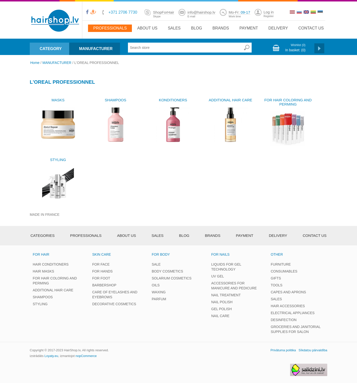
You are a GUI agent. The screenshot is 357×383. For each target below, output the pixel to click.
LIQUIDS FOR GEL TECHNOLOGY (226, 266)
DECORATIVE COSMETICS (114, 304)
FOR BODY (161, 254)
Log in (269, 12)
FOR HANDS (102, 271)
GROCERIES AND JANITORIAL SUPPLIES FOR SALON (296, 329)
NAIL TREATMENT (226, 295)
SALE (156, 264)
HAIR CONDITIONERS (51, 264)
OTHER (277, 254)
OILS (156, 285)
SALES (276, 299)
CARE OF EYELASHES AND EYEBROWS (114, 294)
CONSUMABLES (284, 271)
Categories (42, 235)
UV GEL (217, 276)
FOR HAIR (41, 254)
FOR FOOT (101, 278)
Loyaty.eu (51, 356)
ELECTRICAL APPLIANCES (293, 313)
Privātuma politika (283, 350)
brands (220, 28)
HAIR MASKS (43, 271)
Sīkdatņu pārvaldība (312, 350)
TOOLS (276, 285)
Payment (248, 28)
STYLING (58, 160)
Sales (174, 28)
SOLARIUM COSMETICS (171, 278)
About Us (147, 28)
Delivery (278, 28)
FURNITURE (281, 264)
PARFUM (159, 299)
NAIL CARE (220, 316)
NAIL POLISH (222, 302)
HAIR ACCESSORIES (288, 306)
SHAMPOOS (115, 100)
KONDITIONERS (173, 100)
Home (34, 63)
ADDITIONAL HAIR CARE (230, 100)
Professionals (110, 28)
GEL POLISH (221, 309)
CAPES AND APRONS (288, 292)
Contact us (311, 28)
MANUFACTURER (96, 49)
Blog (196, 28)
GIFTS (276, 278)
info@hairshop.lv (201, 12)
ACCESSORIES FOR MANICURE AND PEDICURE (234, 285)
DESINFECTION (284, 320)
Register (269, 16)
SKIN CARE (101, 254)
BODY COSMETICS (167, 271)
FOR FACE (101, 264)
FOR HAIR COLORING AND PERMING (288, 102)
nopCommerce (86, 356)
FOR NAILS (220, 254)
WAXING (159, 292)
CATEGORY (51, 49)
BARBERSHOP (104, 285)
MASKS (58, 100)
